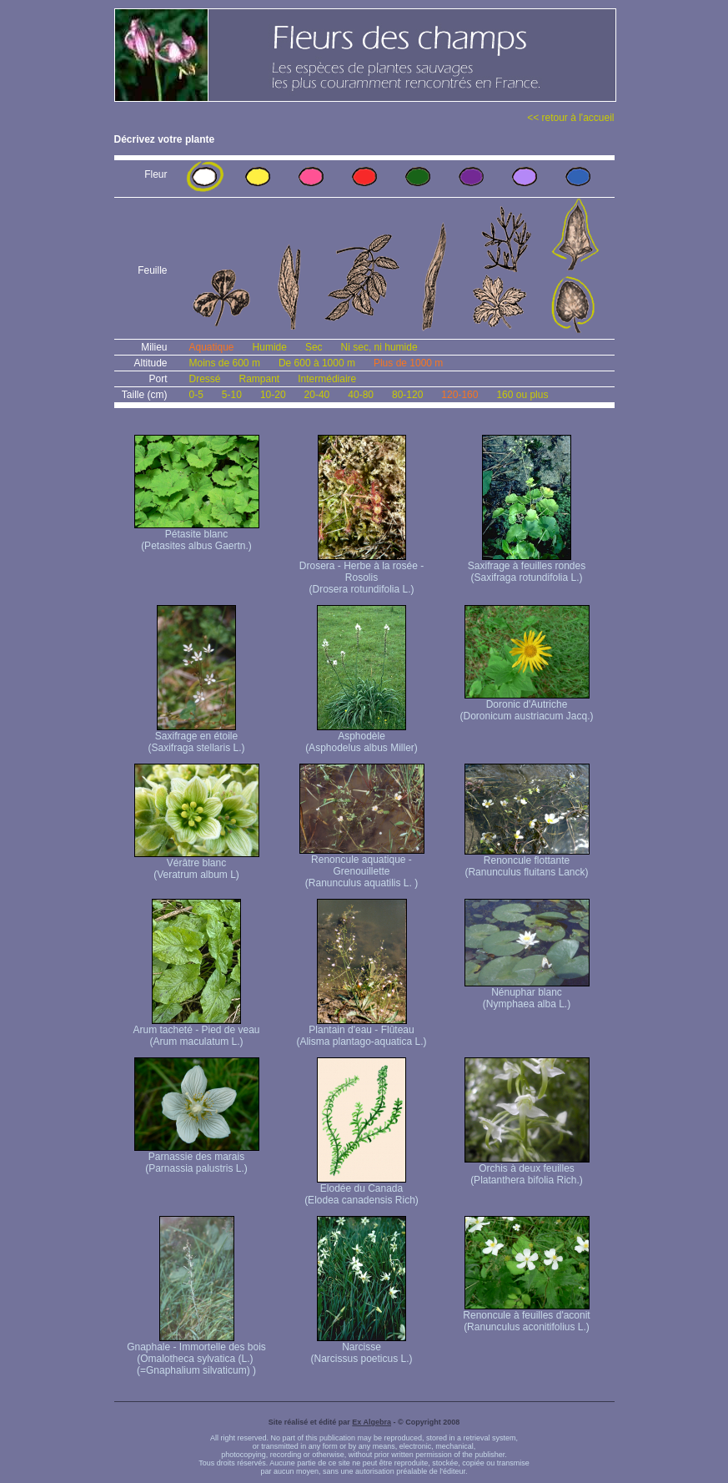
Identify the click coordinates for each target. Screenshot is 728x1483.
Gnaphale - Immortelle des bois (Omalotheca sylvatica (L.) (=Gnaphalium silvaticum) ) (196, 1354)
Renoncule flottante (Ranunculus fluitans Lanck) (527, 861)
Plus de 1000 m (408, 363)
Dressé (205, 379)
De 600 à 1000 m (317, 363)
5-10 (232, 395)
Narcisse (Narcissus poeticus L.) (361, 1348)
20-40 (317, 395)
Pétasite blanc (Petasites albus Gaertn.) (196, 535)
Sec (314, 347)
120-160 (459, 395)
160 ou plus (522, 395)
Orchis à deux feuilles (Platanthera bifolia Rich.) (527, 1169)
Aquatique (211, 347)
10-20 (273, 395)
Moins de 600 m (224, 363)
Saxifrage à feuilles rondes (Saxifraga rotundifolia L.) (526, 567)
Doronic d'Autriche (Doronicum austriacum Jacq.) (526, 705)
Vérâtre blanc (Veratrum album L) (196, 864)
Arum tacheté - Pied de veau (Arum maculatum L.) (196, 1031)
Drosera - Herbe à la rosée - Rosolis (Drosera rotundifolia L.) (361, 573)
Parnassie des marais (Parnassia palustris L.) (196, 1158)
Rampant (259, 379)
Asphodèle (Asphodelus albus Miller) (361, 737)
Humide (270, 347)
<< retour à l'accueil (570, 118)
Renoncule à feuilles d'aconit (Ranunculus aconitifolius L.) (526, 1316)
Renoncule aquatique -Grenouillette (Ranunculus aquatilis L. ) (361, 867)
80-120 (407, 395)
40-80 (361, 395)
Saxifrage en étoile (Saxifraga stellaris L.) (196, 737)
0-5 (196, 395)
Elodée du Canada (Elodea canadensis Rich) (361, 1189)
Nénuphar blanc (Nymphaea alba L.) (527, 993)
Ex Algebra (371, 1422)
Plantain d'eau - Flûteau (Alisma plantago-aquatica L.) (361, 1031)
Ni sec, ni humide (379, 347)
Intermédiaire (327, 379)
